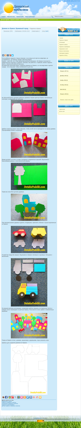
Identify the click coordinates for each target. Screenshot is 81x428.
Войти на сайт (68, 0)
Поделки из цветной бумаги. (8, 404)
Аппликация (62, 42)
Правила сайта (20, 16)
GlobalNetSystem (37, 418)
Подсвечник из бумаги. (7, 401)
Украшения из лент (63, 48)
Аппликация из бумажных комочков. (10, 403)
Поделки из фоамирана (64, 46)
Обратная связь (11, 16)
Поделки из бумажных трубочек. (9, 402)
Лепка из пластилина (64, 51)
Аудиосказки (62, 109)
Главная (4, 16)
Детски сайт (62, 111)
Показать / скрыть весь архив (66, 99)
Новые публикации (30, 16)
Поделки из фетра (63, 44)
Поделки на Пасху (63, 55)
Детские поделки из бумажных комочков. (11, 405)
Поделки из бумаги (35, 28)
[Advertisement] (40, 23)
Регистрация (76, 0)
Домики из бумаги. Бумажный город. (15, 28)
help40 (46, 31)
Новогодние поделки (64, 53)
